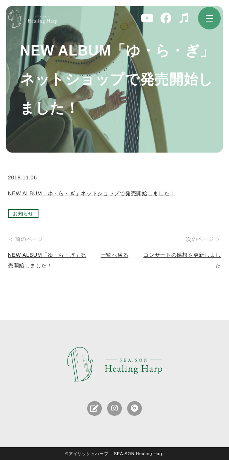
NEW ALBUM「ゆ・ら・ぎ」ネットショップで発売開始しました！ (91, 193)
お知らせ (23, 213)
